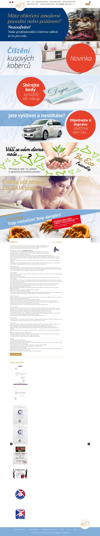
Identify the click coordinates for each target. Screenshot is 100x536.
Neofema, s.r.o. (66, 532)
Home (28, 1)
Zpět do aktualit (15, 354)
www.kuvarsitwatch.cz (28, 250)
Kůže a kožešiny (60, 4)
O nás (32, 1)
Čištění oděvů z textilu (32, 4)
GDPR (75, 529)
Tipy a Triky (68, 4)
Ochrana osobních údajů (19, 529)
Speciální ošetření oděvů (68, 1)
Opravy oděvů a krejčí (55, 1)
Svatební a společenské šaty (47, 4)
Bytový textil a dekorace (42, 1)
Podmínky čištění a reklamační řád (49, 529)
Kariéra (62, 529)
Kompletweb (57, 532)
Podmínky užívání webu (34, 529)
